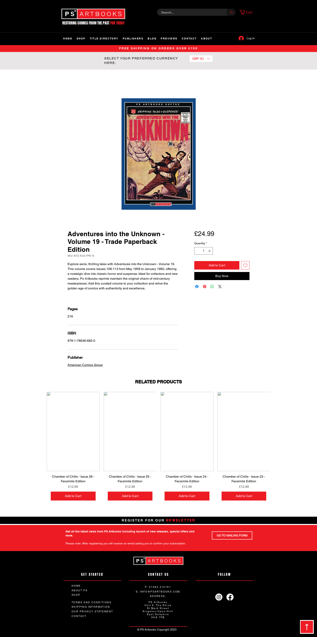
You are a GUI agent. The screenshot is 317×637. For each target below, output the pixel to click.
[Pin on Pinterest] (204, 286)
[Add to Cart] (73, 496)
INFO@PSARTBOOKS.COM (160, 591)
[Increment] (209, 250)
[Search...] (189, 12)
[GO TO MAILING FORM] (232, 535)
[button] (248, 12)
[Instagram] (218, 597)
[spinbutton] (203, 250)
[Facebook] (230, 597)
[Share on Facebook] (196, 286)
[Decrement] (197, 250)
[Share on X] (220, 286)
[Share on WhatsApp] (212, 286)
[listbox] (201, 58)
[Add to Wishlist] (245, 265)
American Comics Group (85, 365)
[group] (158, 448)
